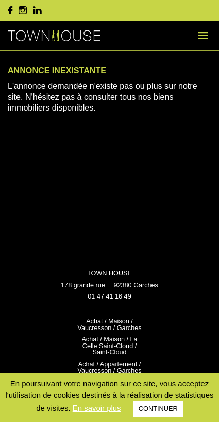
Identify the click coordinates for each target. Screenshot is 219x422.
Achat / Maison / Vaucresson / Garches (109, 325)
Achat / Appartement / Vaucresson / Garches (109, 367)
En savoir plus (97, 407)
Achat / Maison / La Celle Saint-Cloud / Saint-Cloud (109, 346)
